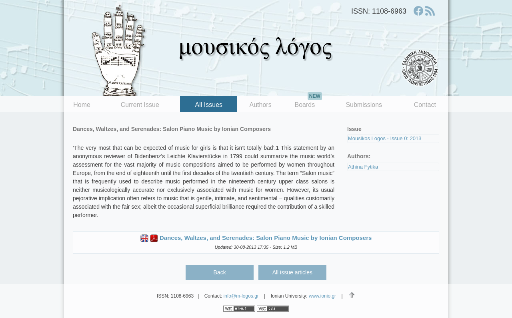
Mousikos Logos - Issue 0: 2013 (385, 138)
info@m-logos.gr (241, 296)
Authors (261, 104)
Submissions (364, 104)
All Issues (208, 104)
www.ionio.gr (322, 296)
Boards (308, 102)
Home (81, 104)
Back (220, 272)
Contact (425, 104)
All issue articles (292, 272)
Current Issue (140, 104)
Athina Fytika (363, 167)
